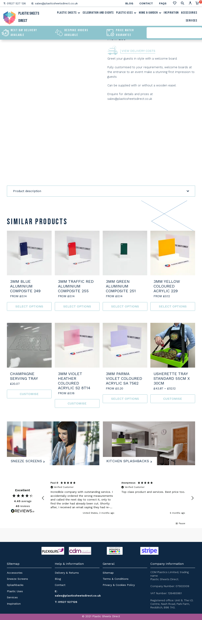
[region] (117, 498)
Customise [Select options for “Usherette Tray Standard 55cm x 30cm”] (172, 399)
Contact (146, 3)
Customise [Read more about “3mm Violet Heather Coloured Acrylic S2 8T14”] (77, 403)
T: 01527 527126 (66, 601)
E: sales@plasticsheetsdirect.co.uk (78, 593)
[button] (43, 498)
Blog (129, 3)
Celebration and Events (98, 13)
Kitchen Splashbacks (129, 460)
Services (191, 21)
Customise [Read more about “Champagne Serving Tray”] (29, 394)
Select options (29, 306)
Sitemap (108, 572)
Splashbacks (15, 584)
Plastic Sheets (68, 13)
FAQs (163, 3)
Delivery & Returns (67, 572)
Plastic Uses (126, 13)
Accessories (189, 13)
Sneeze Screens (27, 460)
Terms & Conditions (115, 578)
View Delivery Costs (138, 51)
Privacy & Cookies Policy (119, 584)
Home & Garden (150, 13)
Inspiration (171, 13)
